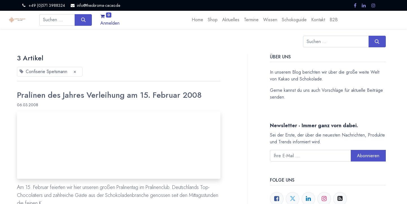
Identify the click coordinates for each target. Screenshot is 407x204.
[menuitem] (197, 20)
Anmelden (110, 23)
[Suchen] (83, 20)
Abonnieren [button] (368, 155)
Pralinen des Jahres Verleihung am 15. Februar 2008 (109, 95)
